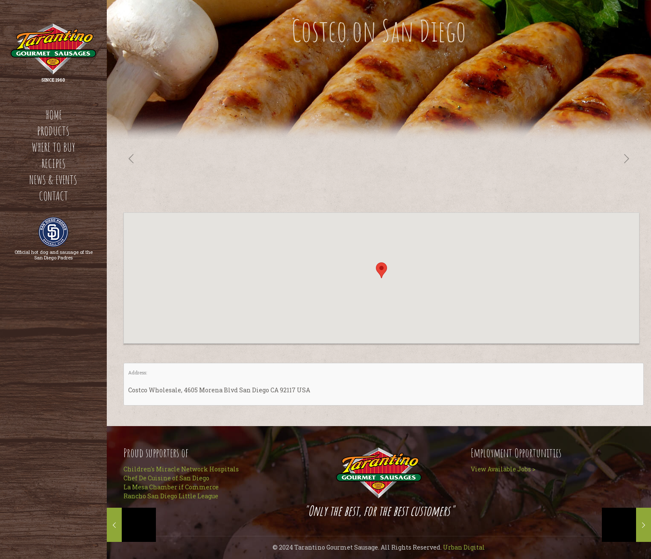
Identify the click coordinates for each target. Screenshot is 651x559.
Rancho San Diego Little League (170, 496)
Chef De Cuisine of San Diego (166, 478)
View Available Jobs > (503, 469)
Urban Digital (464, 547)
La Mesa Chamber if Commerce (171, 487)
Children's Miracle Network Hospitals (181, 469)
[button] (381, 270)
